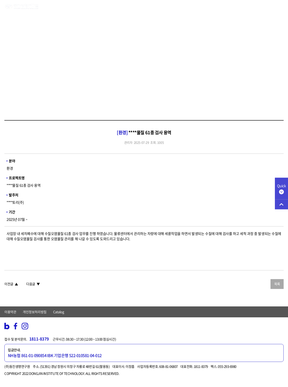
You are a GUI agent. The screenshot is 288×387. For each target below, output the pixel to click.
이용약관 (10, 311)
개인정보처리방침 (34, 311)
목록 (277, 284)
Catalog (58, 311)
